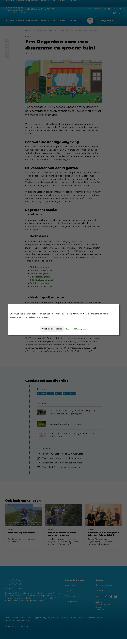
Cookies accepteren (52, 329)
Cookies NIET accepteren (78, 329)
